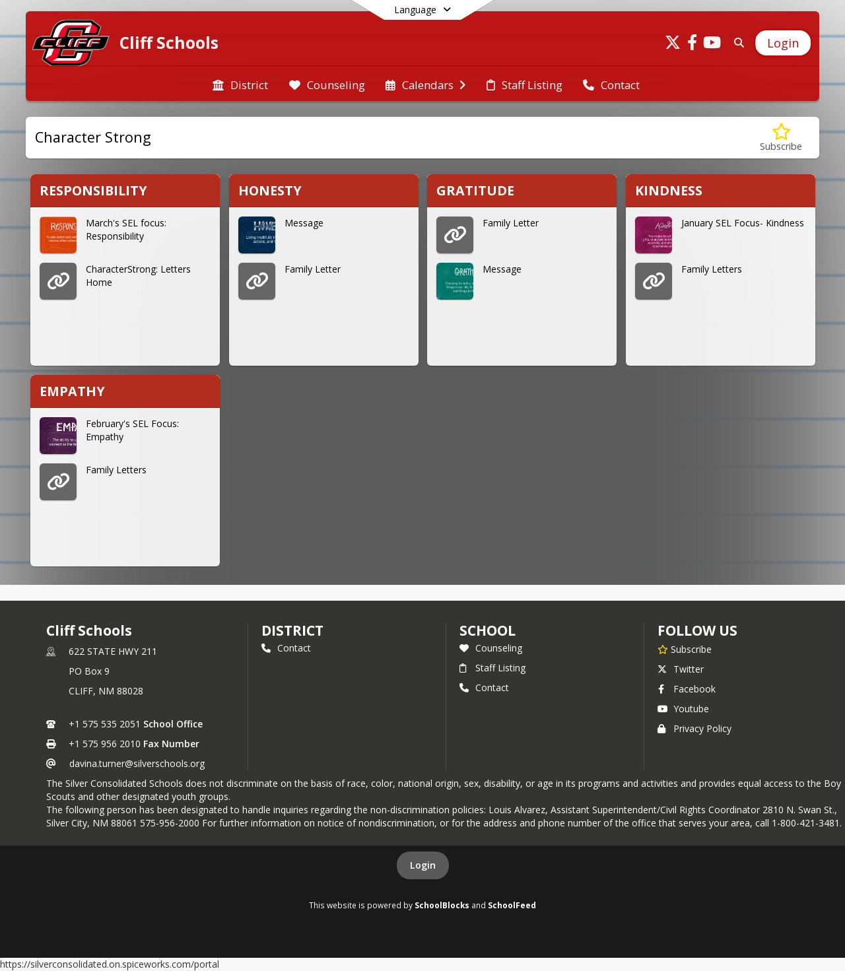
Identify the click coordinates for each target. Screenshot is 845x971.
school (487, 630)
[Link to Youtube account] (712, 44)
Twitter (681, 669)
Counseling (490, 648)
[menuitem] (240, 84)
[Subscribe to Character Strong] (781, 137)
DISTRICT (292, 630)
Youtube (683, 708)
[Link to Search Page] (736, 42)
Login (423, 865)
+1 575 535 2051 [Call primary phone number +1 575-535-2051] (105, 724)
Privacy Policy (694, 728)
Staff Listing (492, 667)
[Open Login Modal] (783, 42)
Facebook (687, 689)
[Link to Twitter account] (673, 44)
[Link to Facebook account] (692, 44)
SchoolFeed (512, 905)
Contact (286, 648)
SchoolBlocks (442, 905)
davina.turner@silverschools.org (137, 763)
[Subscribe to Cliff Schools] (685, 649)
